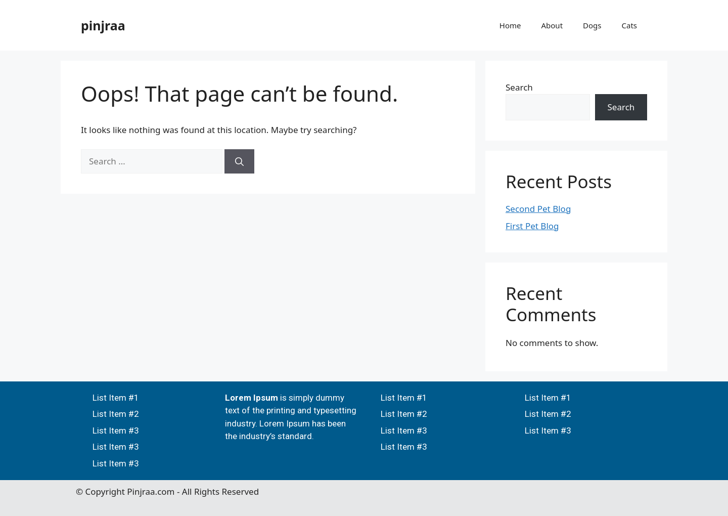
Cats (630, 25)
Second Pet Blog (538, 208)
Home (510, 25)
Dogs (592, 25)
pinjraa (103, 25)
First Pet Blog (532, 226)
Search (519, 87)
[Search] (239, 161)
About (552, 25)
